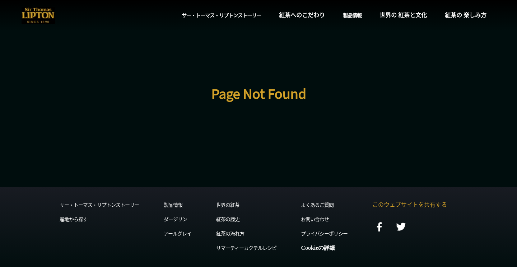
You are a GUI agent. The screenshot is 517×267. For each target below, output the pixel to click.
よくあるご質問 (317, 204)
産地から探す (74, 218)
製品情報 (352, 15)
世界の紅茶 (227, 204)
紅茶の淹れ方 (230, 233)
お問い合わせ (315, 218)
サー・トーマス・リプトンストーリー (221, 15)
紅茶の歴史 (227, 218)
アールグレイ (177, 233)
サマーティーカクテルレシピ (246, 247)
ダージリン (175, 218)
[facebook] (379, 227)
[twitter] (401, 227)
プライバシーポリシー (324, 233)
